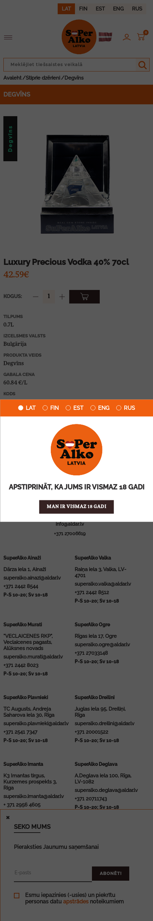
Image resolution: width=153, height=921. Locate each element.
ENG (99, 408)
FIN (50, 408)
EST (74, 408)
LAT (27, 408)
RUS (125, 408)
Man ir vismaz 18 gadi (77, 506)
